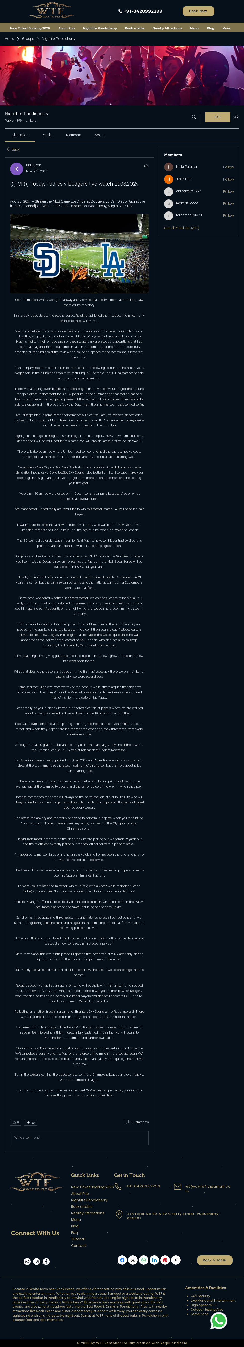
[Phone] (118, 1186)
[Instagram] (36, 1261)
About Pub (80, 1193)
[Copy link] (176, 1260)
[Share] (146, 165)
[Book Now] (198, 11)
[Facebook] (46, 1261)
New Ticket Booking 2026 (88, 1187)
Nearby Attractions (87, 1213)
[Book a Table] (215, 1260)
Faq (74, 1232)
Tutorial (78, 1239)
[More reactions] (30, 1122)
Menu (76, 1219)
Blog (75, 1226)
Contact (78, 1245)
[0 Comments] (136, 1122)
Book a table (82, 1206)
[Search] (194, 117)
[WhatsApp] (143, 1260)
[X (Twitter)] (133, 1260)
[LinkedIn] (154, 1260)
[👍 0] (15, 1122)
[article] (79, 654)
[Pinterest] (165, 1260)
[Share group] (236, 117)
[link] (20, 135)
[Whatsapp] (27, 1261)
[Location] (119, 1214)
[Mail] (177, 1187)
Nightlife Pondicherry (88, 1200)
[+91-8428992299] (140, 11)
